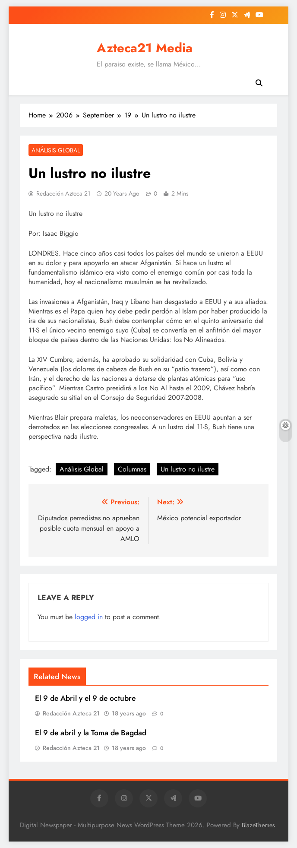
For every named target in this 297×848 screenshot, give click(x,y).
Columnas (132, 469)
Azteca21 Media (145, 48)
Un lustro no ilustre (188, 469)
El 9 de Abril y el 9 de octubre (85, 698)
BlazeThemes (258, 825)
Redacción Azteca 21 (63, 193)
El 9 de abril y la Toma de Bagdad (90, 732)
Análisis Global (56, 150)
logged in (89, 617)
